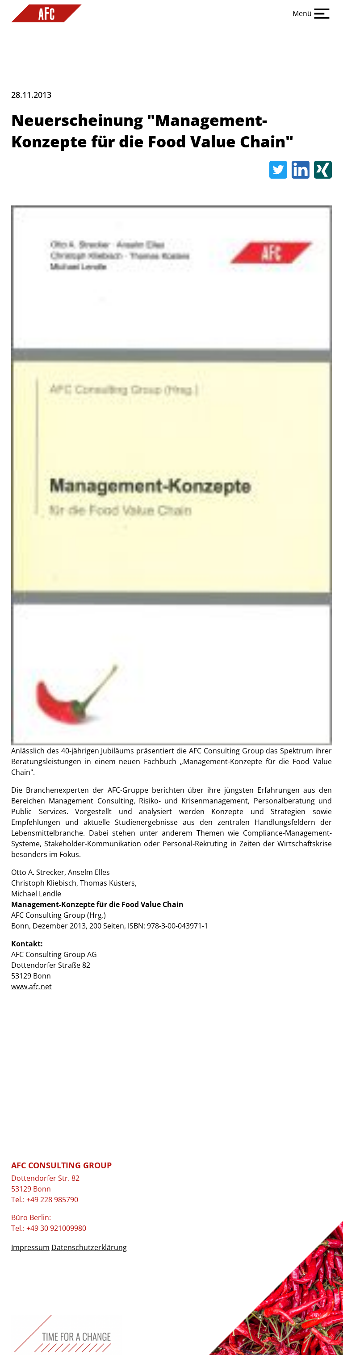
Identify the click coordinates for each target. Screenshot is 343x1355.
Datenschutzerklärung (89, 1247)
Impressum (30, 1247)
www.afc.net (31, 986)
